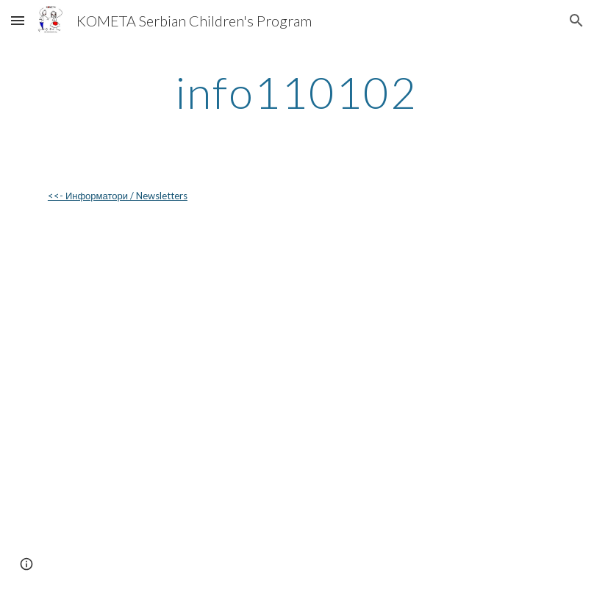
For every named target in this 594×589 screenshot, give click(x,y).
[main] (297, 92)
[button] (17, 20)
